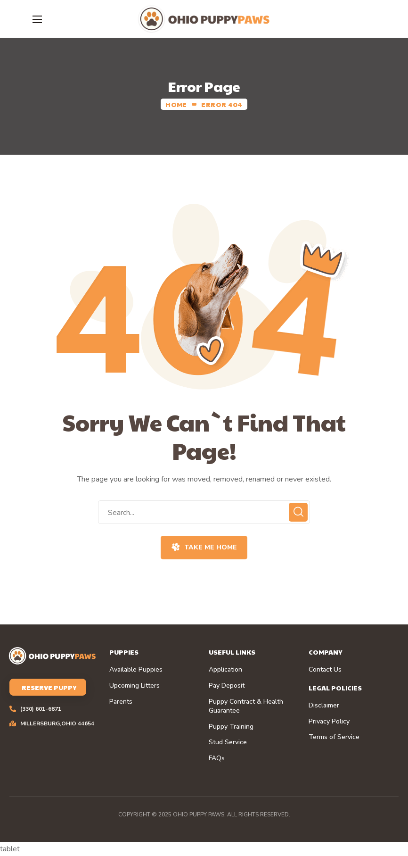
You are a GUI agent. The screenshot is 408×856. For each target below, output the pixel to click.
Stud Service (228, 742)
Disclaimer (324, 705)
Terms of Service (334, 737)
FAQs (217, 758)
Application (225, 669)
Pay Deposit (227, 685)
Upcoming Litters (134, 685)
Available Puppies (136, 669)
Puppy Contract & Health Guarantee (246, 706)
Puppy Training (231, 727)
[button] (204, 547)
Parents (120, 702)
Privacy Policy (329, 721)
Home (176, 104)
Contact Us (325, 669)
